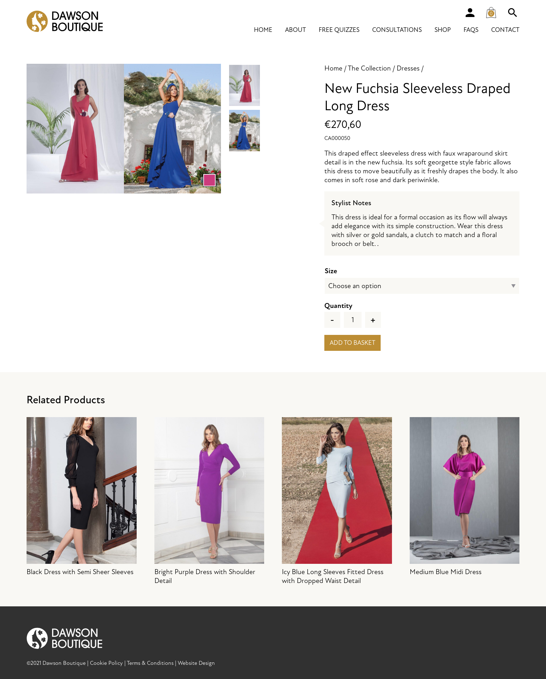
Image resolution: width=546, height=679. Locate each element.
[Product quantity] (353, 320)
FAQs (470, 30)
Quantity (338, 305)
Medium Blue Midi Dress (465, 496)
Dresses (408, 68)
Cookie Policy (106, 663)
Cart (493, 11)
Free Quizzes (339, 30)
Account (470, 12)
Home (263, 30)
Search (512, 12)
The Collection (369, 68)
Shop (442, 30)
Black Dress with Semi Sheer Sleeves (82, 496)
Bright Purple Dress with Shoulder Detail (209, 501)
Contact (505, 30)
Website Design (196, 663)
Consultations (397, 30)
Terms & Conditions (150, 663)
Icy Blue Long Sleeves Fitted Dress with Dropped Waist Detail (337, 501)
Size (331, 270)
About (295, 30)
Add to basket (352, 343)
